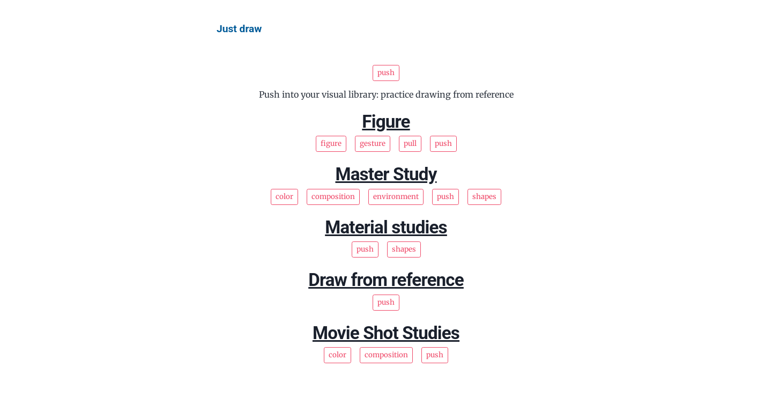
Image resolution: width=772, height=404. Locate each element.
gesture (372, 143)
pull (410, 143)
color (284, 196)
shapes (484, 196)
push (443, 143)
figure (331, 143)
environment (396, 196)
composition (333, 196)
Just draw (239, 29)
